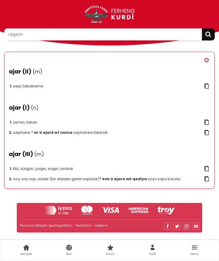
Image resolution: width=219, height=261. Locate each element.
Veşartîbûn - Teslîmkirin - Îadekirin (82, 225)
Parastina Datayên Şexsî (38, 225)
